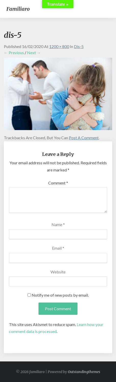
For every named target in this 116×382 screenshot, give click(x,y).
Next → (34, 52)
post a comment (84, 137)
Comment (58, 182)
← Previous (14, 52)
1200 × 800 (59, 46)
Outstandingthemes (84, 371)
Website (58, 271)
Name (58, 224)
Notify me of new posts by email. (60, 295)
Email (58, 248)
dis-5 (79, 46)
